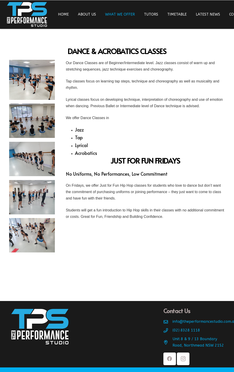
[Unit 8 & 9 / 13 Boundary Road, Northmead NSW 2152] (168, 342)
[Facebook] (169, 359)
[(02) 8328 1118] (168, 330)
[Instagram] (183, 359)
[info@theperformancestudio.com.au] (168, 322)
